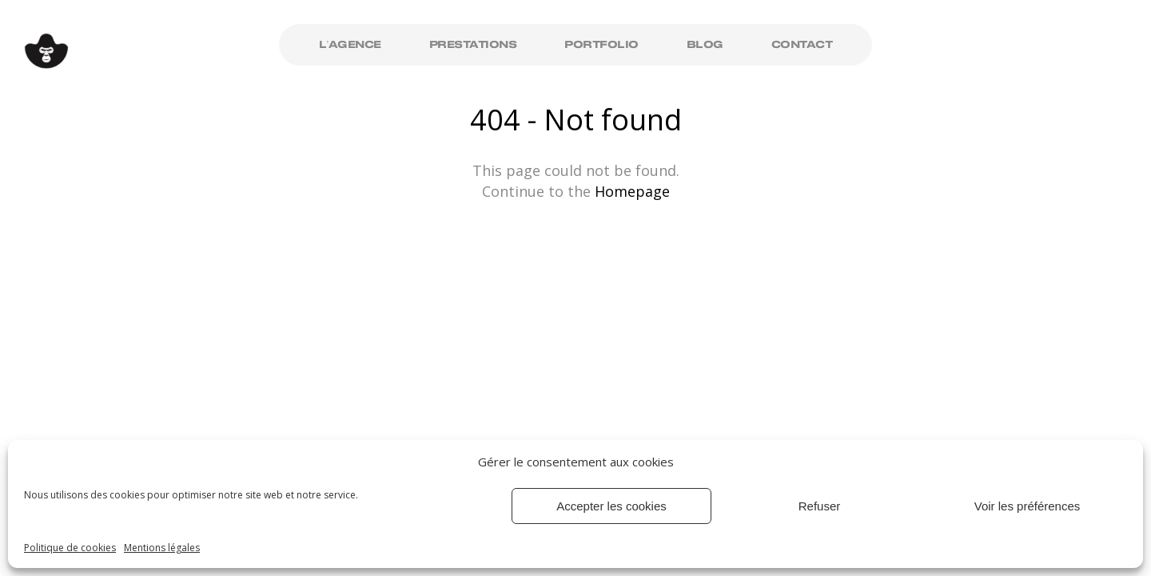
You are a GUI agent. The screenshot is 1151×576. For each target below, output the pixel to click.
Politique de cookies (70, 547)
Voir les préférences (1027, 506)
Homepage (632, 191)
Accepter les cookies (611, 506)
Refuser (820, 506)
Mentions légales (162, 547)
